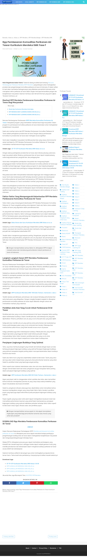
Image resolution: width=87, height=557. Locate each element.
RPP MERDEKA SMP (54, 2)
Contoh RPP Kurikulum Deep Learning (65, 252)
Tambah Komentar (27, 49)
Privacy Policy (43, 549)
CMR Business (66, 247)
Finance (64, 266)
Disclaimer (54, 549)
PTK (76, 243)
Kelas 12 (64, 295)
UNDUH (30, 428)
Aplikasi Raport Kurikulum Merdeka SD (75, 149)
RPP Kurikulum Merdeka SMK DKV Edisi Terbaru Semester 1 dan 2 (34, 376)
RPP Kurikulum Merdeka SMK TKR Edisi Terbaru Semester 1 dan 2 (34, 293)
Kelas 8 (77, 203)
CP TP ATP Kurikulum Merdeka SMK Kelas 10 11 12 (28, 149)
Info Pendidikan (67, 275)
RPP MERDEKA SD (42, 2)
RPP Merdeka (79, 255)
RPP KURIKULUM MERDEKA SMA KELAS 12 (20, 472)
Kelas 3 (77, 188)
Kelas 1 (64, 286)
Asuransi (64, 227)
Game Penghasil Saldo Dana (65, 271)
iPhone (64, 279)
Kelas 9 (77, 206)
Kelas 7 (77, 200)
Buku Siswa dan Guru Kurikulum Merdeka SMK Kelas (29, 223)
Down (64, 263)
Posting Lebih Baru (9, 537)
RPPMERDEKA (47, 554)
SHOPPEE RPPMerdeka (33, 476)
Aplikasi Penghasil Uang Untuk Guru (64, 218)
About (25, 549)
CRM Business (66, 260)
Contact (33, 549)
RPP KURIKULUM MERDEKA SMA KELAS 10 (20, 467)
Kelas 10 (64, 289)
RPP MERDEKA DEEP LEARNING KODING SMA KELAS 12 (24, 113)
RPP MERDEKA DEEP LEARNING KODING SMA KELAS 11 (24, 115)
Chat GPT (65, 244)
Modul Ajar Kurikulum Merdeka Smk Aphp (21, 110)
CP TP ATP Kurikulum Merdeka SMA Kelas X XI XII (23, 464)
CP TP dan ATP (67, 257)
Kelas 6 (77, 197)
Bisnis (64, 236)
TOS (62, 549)
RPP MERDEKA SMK (9, 6)
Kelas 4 (77, 191)
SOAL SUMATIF (29, 2)
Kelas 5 (77, 194)
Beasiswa (65, 230)
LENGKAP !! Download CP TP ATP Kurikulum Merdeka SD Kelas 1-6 (76, 97)
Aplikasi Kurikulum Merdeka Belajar (66, 196)
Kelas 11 (64, 292)
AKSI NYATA (19, 2)
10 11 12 (49, 223)
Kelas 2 (77, 185)
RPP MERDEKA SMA (68, 2)
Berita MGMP (66, 233)
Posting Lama (52, 537)
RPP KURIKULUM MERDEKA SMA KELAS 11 (20, 470)
